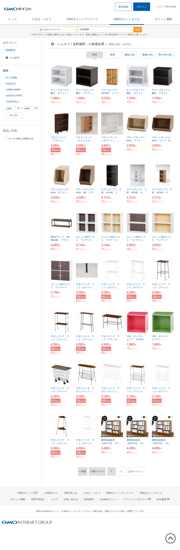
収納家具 (10, 50)
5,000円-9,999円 (14, 95)
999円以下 (11, 83)
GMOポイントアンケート (82, 19)
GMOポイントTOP (28, 493)
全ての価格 (11, 77)
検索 (137, 29)
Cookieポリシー (108, 499)
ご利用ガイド (50, 493)
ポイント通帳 (163, 19)
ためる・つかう (42, 19)
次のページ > (135, 471)
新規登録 (123, 6)
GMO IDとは (70, 493)
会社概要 (162, 499)
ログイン (142, 6)
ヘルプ (158, 6)
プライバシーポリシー (137, 499)
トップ (12, 19)
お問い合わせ (70, 499)
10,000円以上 (12, 101)
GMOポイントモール (127, 19)
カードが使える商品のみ (19, 138)
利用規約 (89, 499)
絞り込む (14, 115)
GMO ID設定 (170, 6)
